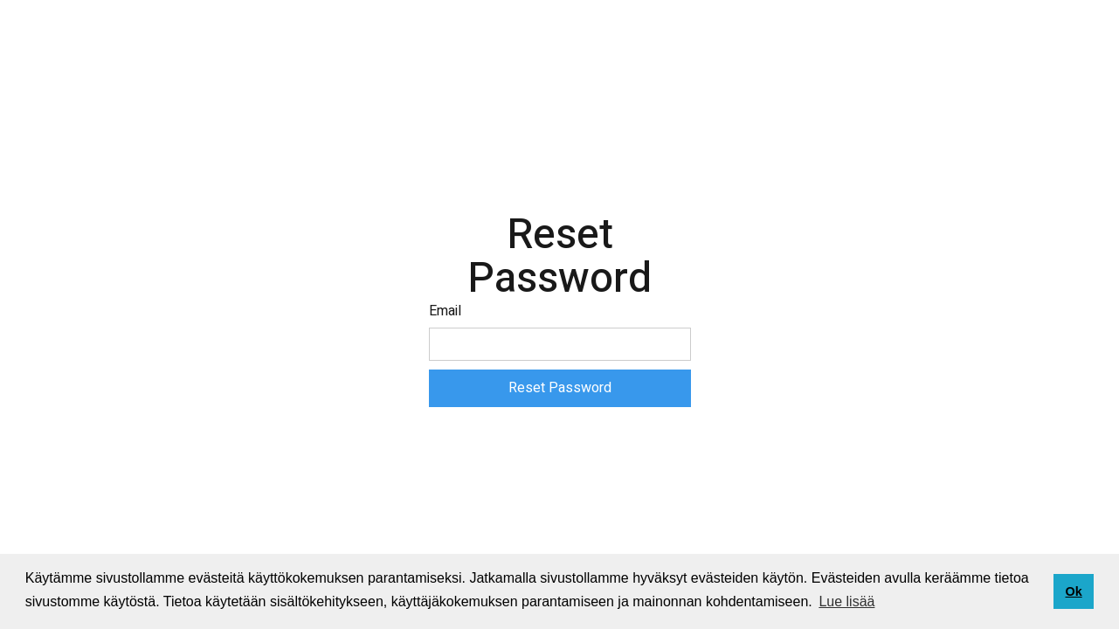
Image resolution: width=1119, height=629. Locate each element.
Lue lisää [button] (846, 601)
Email (445, 311)
